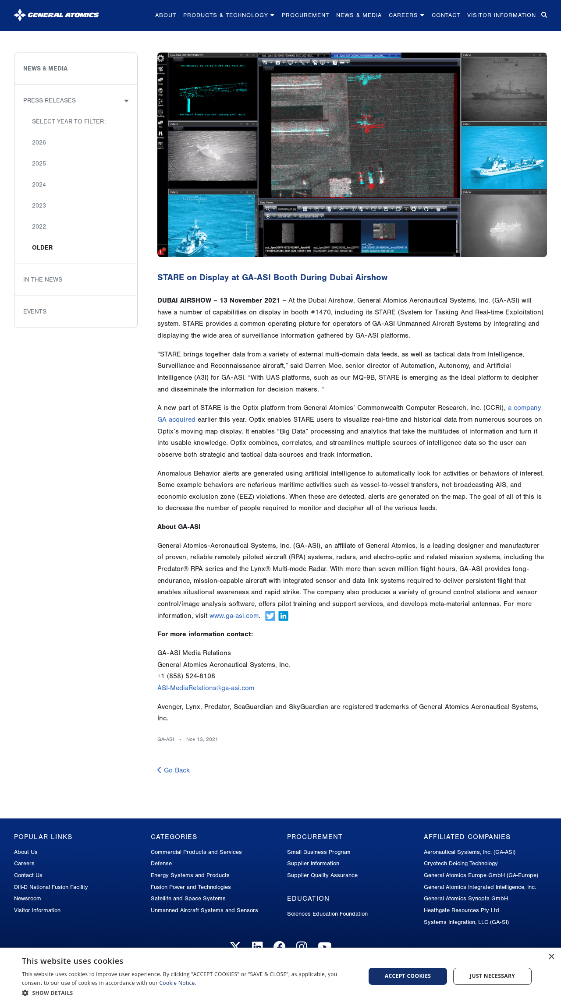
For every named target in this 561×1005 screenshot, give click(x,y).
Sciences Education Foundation (327, 913)
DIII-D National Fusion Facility (51, 887)
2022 (39, 226)
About (165, 15)
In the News (42, 279)
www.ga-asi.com (234, 616)
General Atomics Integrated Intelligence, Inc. (480, 887)
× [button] (551, 957)
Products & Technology (229, 15)
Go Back (173, 770)
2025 (39, 163)
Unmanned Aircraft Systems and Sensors (204, 910)
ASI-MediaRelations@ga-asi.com (205, 688)
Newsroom (27, 898)
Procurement (305, 15)
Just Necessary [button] (492, 976)
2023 (39, 205)
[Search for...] (543, 15)
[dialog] (280, 976)
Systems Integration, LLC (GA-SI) (466, 922)
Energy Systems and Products (190, 875)
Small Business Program (319, 852)
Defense (161, 863)
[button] (188, 992)
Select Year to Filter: (69, 121)
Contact (446, 15)
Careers (407, 15)
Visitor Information (501, 15)
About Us (26, 852)
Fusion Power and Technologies (191, 887)
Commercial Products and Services (196, 852)
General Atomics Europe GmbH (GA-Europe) (481, 875)
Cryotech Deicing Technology (461, 863)
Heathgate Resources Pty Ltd (461, 910)
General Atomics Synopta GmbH (466, 898)
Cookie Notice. (178, 983)
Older (42, 247)
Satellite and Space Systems (188, 898)
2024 (39, 184)
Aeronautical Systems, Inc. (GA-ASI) (469, 852)
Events (34, 311)
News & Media (359, 15)
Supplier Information (313, 863)
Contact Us (28, 875)
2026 (39, 142)
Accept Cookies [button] (408, 976)
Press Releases (49, 100)
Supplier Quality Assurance (322, 875)
